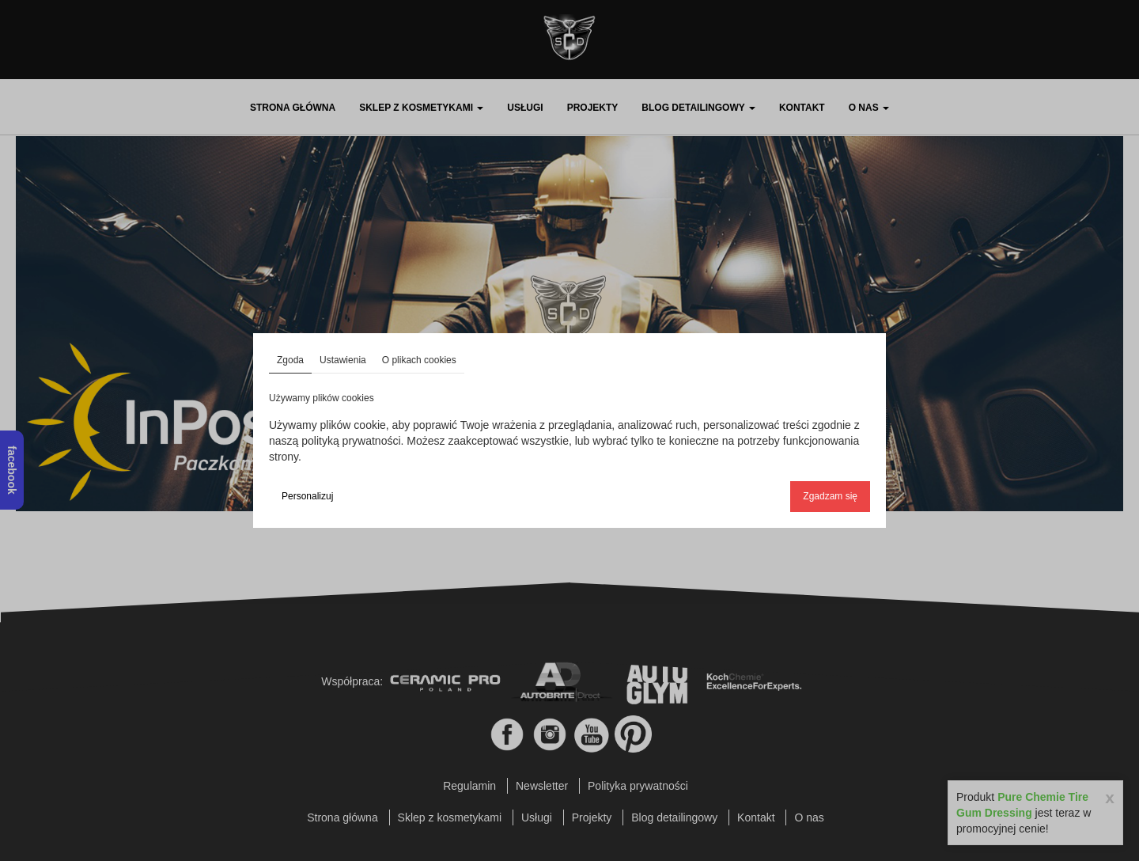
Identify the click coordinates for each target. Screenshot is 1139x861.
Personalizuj (307, 496)
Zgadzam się (830, 496)
